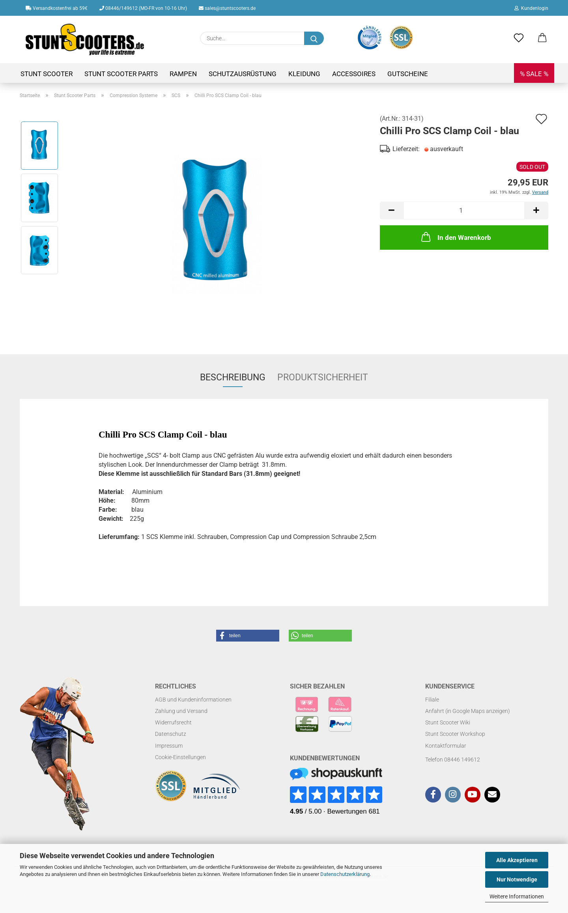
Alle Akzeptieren (517, 860)
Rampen (183, 74)
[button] (542, 38)
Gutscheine (407, 74)
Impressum (169, 746)
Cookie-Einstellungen (180, 757)
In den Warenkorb (455, 236)
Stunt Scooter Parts (121, 74)
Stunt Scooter (47, 74)
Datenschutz (170, 734)
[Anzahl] (464, 210)
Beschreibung (232, 377)
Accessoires (354, 74)
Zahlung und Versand (181, 711)
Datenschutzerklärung (345, 874)
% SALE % (534, 74)
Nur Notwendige (517, 879)
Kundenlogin (531, 8)
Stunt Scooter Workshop (455, 734)
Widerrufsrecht (173, 722)
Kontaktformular (445, 746)
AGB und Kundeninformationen (193, 699)
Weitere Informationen (517, 896)
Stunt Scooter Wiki (447, 722)
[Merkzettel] (519, 38)
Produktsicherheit (322, 377)
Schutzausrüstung (243, 74)
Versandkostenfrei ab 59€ (57, 8)
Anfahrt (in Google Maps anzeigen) (467, 711)
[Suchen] (314, 38)
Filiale (432, 699)
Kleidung (304, 74)
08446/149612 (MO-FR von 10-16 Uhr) (143, 8)
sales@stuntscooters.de (227, 8)
